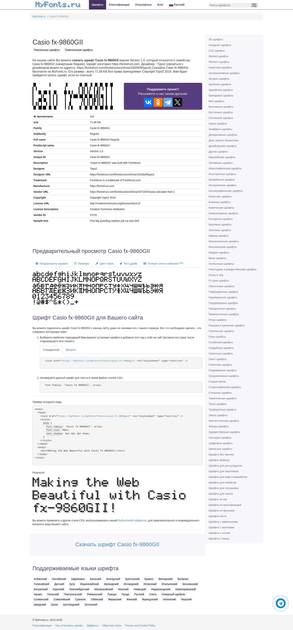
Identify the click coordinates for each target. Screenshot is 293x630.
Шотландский (71, 604)
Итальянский (169, 584)
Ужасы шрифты (218, 415)
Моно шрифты (217, 258)
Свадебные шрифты (221, 347)
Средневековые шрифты (224, 375)
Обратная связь (111, 625)
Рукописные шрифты (221, 331)
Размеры (81, 263)
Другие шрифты (218, 151)
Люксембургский (79, 589)
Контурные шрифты (221, 218)
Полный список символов (163, 263)
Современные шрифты (223, 370)
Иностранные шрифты (222, 174)
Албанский (40, 578)
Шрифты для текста (221, 493)
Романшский (94, 594)
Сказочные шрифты (221, 353)
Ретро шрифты (218, 319)
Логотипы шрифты (220, 230)
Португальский (73, 594)
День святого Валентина (223, 140)
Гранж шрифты (218, 123)
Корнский (58, 589)
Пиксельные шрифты (222, 286)
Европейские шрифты (222, 157)
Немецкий (140, 589)
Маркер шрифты (219, 235)
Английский (59, 578)
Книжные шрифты (220, 202)
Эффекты (92, 625)
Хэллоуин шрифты (220, 437)
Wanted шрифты (219, 56)
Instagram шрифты (220, 45)
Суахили (80, 599)
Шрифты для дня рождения (225, 465)
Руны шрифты (217, 336)
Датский (59, 584)
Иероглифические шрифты (225, 168)
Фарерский (114, 599)
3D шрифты (216, 39)
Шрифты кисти (217, 516)
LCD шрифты (217, 50)
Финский (132, 599)
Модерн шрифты (219, 252)
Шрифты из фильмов (222, 510)
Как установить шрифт (69, 625)
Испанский (150, 584)
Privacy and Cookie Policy (140, 625)
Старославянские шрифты (225, 387)
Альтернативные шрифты (224, 73)
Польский (53, 594)
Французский (150, 599)
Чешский (186, 599)
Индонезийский (89, 584)
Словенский (41, 599)
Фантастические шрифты (224, 420)
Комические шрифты (221, 207)
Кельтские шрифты (220, 196)
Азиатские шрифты (220, 67)
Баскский (95, 578)
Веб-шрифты (216, 101)
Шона (54, 604)
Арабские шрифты (220, 84)
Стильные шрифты (220, 392)
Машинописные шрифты (224, 241)
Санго (152, 594)
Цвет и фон (104, 263)
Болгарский (113, 578)
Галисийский (41, 584)
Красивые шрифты (220, 224)
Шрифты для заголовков (223, 471)
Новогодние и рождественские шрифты (233, 269)
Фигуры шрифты (219, 426)
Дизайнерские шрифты (223, 146)
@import (70, 349)
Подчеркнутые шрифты (223, 297)
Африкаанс (78, 578)
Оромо (38, 594)
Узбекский (97, 599)
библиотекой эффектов (132, 520)
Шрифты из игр (218, 499)
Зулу (72, 584)
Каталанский (190, 584)
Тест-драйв (128, 263)
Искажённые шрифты (222, 179)
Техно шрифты (218, 403)
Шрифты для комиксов (222, 482)
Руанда (112, 594)
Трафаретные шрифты (222, 409)
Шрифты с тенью (219, 538)
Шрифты (97, 4)
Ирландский (111, 584)
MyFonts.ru (39, 16)
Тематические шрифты (223, 398)
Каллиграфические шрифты (226, 190)
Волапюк (183, 578)
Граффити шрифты (220, 129)
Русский (176, 4)
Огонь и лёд (216, 274)
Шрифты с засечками (222, 527)
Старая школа (217, 381)
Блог (160, 4)
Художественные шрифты (224, 432)
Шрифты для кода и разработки (228, 476)
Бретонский (132, 578)
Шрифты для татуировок (224, 488)
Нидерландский (160, 589)
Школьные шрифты (220, 448)
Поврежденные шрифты (223, 291)
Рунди (125, 594)
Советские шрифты (220, 364)
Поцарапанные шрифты (223, 303)
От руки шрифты (219, 280)
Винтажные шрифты (221, 106)
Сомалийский (62, 599)
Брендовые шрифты (221, 95)
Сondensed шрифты (221, 342)
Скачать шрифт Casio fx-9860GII (117, 544)
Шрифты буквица (219, 460)
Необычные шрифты (221, 263)
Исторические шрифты (223, 185)
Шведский (40, 604)
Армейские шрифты (221, 89)
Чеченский (169, 599)
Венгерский (165, 578)
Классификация (119, 4)
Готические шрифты (221, 117)
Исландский (131, 584)
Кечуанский (41, 589)
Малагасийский (103, 589)
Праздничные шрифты (222, 308)
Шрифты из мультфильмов (225, 504)
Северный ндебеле (173, 594)
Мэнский (123, 589)
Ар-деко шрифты (219, 78)
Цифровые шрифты (221, 443)
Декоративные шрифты (223, 134)
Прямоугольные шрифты (224, 314)
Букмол (149, 578)
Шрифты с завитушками (223, 521)
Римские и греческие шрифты (227, 325)
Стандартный (51, 349)
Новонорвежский (185, 589)
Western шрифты (219, 61)
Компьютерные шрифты (223, 213)
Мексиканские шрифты (223, 246)
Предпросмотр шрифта (52, 263)
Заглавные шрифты (221, 162)
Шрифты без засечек (221, 454)
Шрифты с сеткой (219, 532)
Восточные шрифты (221, 112)
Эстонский (90, 604)
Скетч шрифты (218, 359)
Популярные (143, 4)
